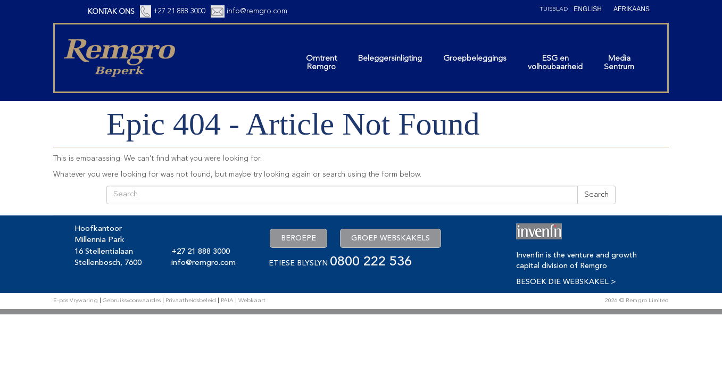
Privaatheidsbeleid (190, 301)
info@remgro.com (257, 11)
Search (596, 195)
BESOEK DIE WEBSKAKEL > (566, 282)
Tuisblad (554, 9)
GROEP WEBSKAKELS (390, 238)
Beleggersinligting (390, 59)
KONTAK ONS (111, 11)
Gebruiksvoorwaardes (132, 301)
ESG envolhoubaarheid (555, 63)
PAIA (227, 301)
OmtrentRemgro (321, 63)
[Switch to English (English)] (587, 9)
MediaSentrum (619, 63)
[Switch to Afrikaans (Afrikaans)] (631, 9)
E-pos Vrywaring (75, 301)
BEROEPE (298, 238)
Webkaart (251, 301)
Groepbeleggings (475, 59)
